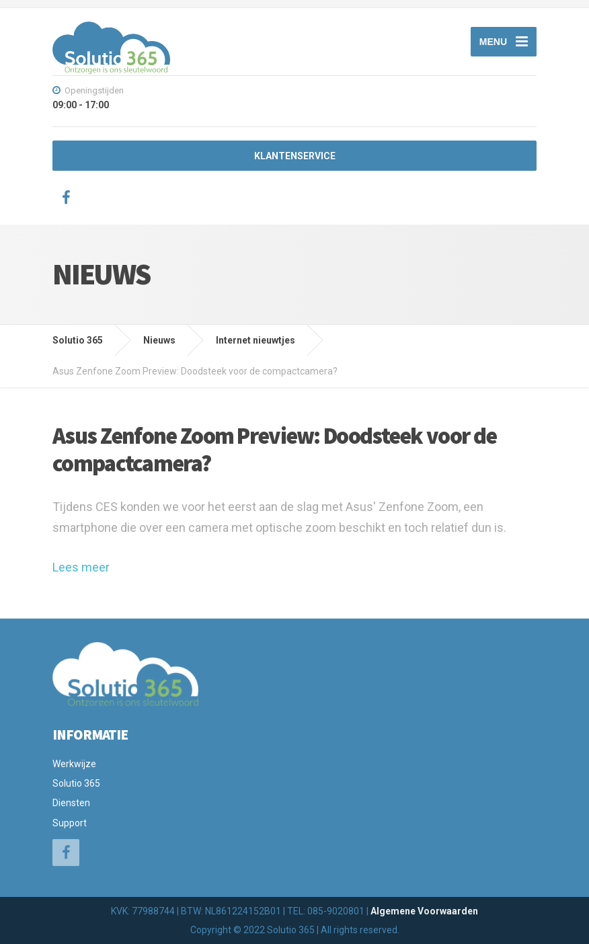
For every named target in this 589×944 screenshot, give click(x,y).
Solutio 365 (76, 783)
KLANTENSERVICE (295, 156)
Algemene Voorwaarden (424, 911)
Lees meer (81, 567)
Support (69, 823)
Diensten (71, 802)
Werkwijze (74, 763)
